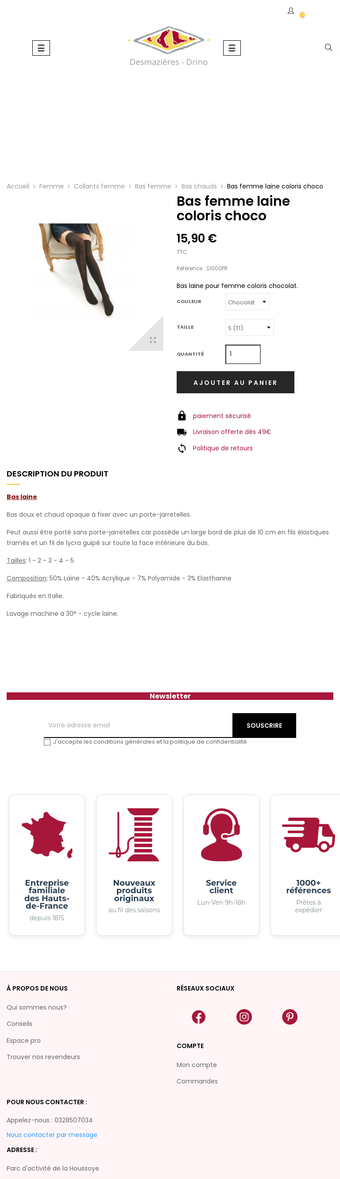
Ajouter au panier (235, 382)
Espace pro (24, 1040)
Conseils (19, 1023)
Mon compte (197, 1064)
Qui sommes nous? (37, 1007)
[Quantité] (243, 354)
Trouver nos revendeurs (43, 1056)
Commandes (197, 1081)
